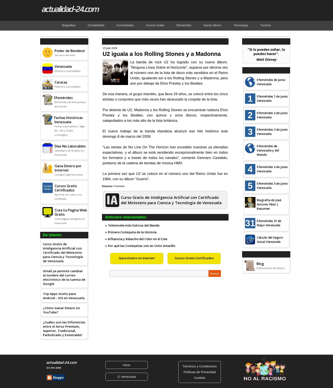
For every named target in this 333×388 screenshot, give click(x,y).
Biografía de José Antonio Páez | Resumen (269, 204)
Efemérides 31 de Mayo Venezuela (269, 223)
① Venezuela (126, 376)
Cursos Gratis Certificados (194, 258)
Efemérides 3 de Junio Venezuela (272, 131)
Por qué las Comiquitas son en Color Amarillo (141, 246)
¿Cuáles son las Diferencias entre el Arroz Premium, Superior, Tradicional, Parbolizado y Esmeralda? (64, 328)
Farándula (119, 186)
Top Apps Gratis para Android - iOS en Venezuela (64, 296)
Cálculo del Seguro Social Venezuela (270, 239)
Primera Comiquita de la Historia (132, 232)
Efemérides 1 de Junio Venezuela (272, 98)
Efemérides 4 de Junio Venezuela (272, 169)
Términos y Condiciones (200, 366)
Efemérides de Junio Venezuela (271, 82)
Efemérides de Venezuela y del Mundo (268, 150)
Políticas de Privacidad (199, 372)
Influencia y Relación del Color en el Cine (137, 239)
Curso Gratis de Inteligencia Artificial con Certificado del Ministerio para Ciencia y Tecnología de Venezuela (63, 252)
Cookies (199, 378)
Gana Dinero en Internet (137, 258)
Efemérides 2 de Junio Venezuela (272, 115)
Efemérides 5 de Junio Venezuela (272, 185)
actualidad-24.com (69, 9)
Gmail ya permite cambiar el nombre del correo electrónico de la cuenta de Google (64, 277)
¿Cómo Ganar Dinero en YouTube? (61, 310)
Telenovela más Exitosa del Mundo (134, 225)
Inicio (126, 365)
